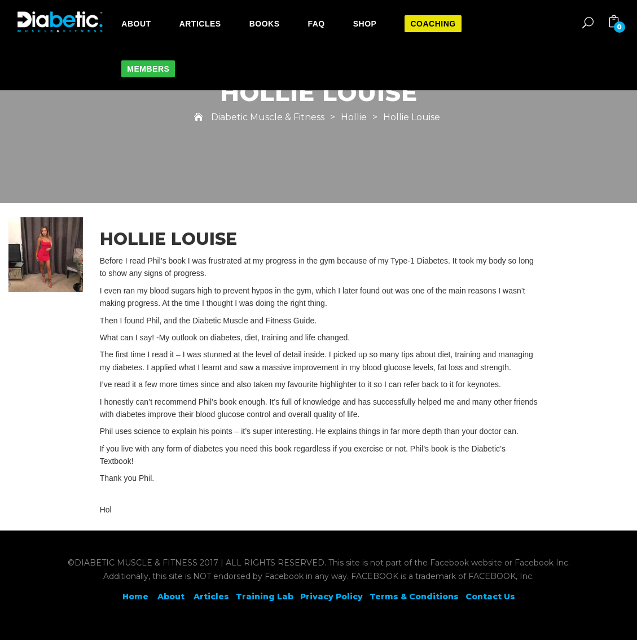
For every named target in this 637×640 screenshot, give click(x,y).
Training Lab (264, 596)
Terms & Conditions (414, 596)
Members (148, 68)
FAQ (315, 23)
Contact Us (490, 596)
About (136, 23)
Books (264, 23)
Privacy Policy (331, 596)
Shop (365, 23)
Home (135, 596)
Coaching (432, 23)
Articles (200, 23)
